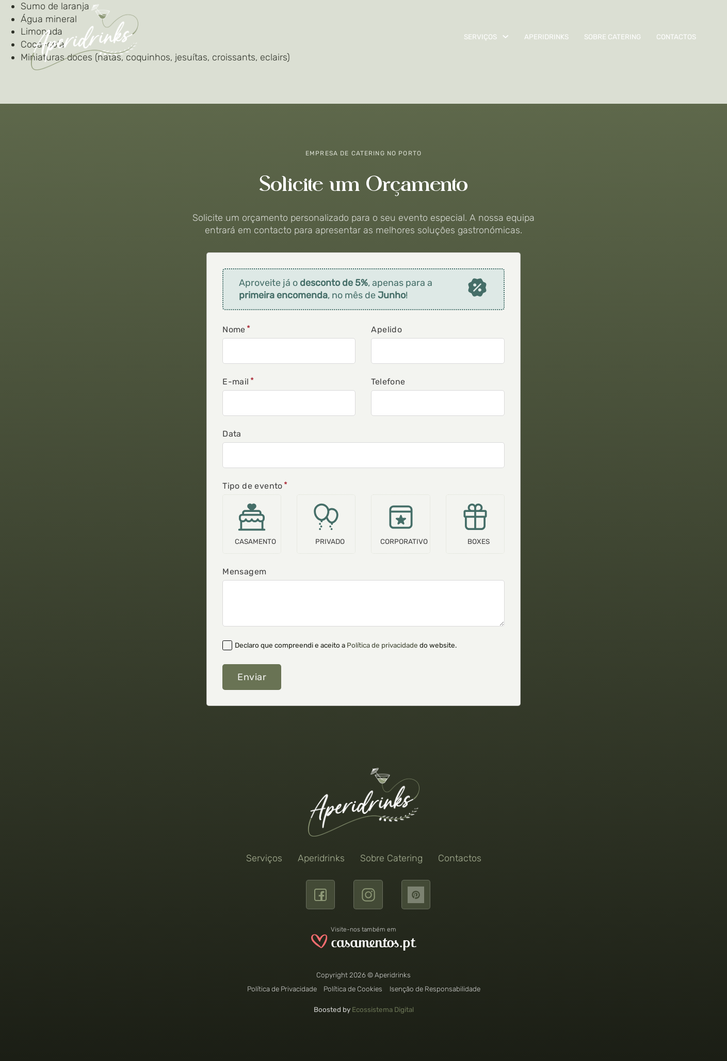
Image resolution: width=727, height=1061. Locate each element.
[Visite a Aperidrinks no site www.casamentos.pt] (363, 944)
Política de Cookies (353, 989)
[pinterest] (415, 894)
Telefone (388, 382)
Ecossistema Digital (383, 1009)
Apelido (386, 330)
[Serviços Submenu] (505, 36)
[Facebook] (320, 894)
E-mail (235, 382)
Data (231, 434)
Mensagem (244, 572)
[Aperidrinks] (84, 37)
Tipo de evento (252, 486)
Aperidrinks (546, 37)
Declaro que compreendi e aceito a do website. (346, 645)
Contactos (676, 37)
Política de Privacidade (282, 989)
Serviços (480, 37)
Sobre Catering (612, 37)
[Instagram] (367, 894)
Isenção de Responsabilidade (435, 989)
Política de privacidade (382, 645)
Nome (234, 330)
